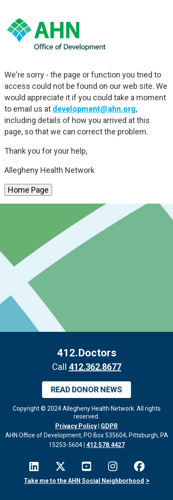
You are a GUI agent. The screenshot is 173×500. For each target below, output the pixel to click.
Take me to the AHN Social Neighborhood (84, 480)
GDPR (109, 426)
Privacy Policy (76, 426)
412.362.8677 (95, 367)
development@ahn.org (94, 108)
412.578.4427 (105, 445)
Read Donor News (86, 389)
